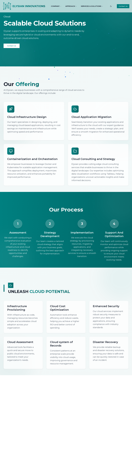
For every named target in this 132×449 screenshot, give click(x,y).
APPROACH (71, 6)
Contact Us (123, 6)
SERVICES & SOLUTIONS (92, 6)
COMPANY (56, 6)
